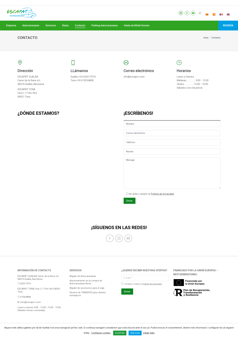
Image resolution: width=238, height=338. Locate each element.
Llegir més (149, 333)
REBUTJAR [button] (135, 333)
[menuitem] (207, 7)
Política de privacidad (162, 193)
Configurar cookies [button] (101, 333)
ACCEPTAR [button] (120, 333)
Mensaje (172, 173)
